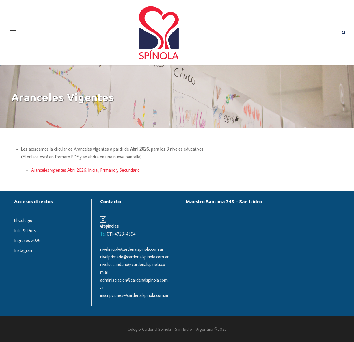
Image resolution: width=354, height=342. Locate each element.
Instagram (23, 250)
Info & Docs (25, 230)
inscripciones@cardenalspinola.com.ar (134, 295)
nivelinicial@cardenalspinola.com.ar (131, 249)
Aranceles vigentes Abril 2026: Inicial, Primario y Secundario (85, 170)
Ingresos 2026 (27, 240)
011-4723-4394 (121, 234)
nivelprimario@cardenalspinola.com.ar (134, 257)
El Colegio (23, 220)
